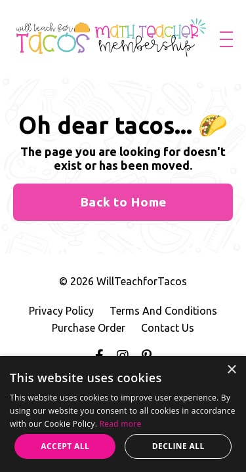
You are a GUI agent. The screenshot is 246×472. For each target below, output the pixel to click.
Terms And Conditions (163, 311)
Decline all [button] (178, 446)
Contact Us (167, 328)
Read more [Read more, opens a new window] (121, 423)
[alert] (123, 414)
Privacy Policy (61, 311)
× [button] (231, 370)
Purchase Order (88, 328)
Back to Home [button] (123, 202)
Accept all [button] (65, 446)
